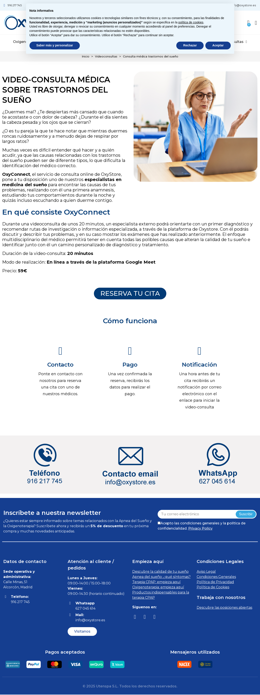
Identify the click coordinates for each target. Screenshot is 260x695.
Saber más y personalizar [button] (54, 45)
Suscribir (245, 514)
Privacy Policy (200, 529)
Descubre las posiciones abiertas (224, 608)
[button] (130, 294)
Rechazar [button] (190, 45)
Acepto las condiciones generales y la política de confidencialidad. (201, 526)
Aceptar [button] (218, 45)
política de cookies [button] (190, 22)
